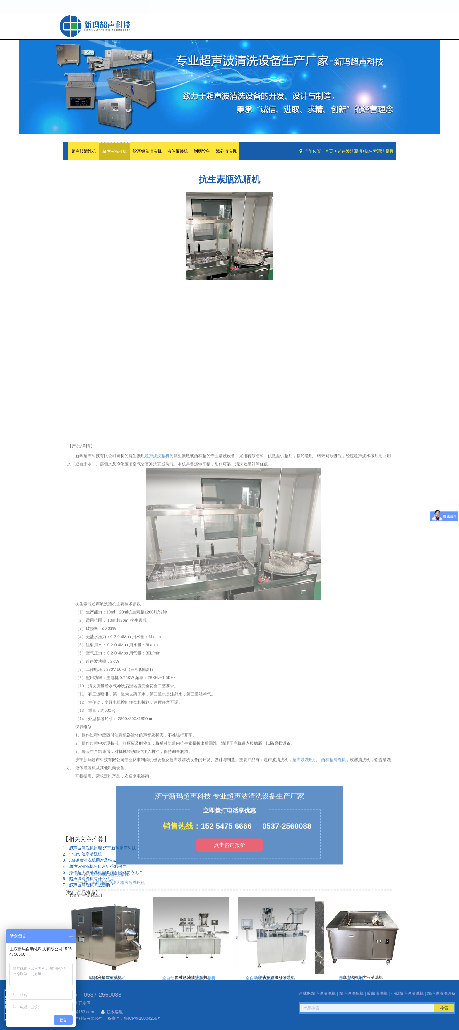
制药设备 (202, 151)
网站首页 (285, 24)
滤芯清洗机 (226, 151)
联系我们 (384, 24)
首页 (329, 151)
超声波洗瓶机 (94, 26)
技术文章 (360, 24)
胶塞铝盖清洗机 (147, 151)
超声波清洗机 (83, 151)
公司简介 (309, 24)
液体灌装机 (177, 151)
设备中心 (335, 24)
